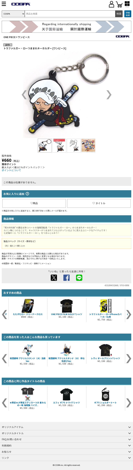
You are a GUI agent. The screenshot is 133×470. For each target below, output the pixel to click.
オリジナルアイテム (12, 427)
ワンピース (24, 37)
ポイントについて (11, 170)
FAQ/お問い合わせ (12, 439)
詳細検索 (128, 14)
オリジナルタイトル (13, 433)
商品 (34, 203)
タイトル (98, 203)
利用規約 (6, 445)
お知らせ (6, 451)
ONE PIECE (9, 37)
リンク (5, 457)
